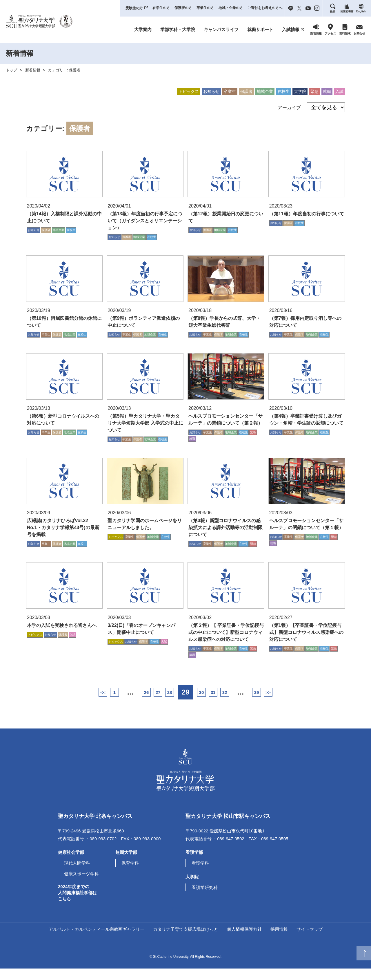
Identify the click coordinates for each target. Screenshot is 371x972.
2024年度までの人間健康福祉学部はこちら (77, 895)
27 (145, 696)
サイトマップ (310, 932)
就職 (327, 91)
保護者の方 (183, 8)
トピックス (189, 91)
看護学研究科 (205, 890)
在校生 (283, 91)
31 (226, 696)
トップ (11, 70)
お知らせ (211, 91)
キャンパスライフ (221, 29)
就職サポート (260, 29)
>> (307, 696)
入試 (339, 91)
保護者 (246, 91)
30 (206, 696)
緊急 (314, 91)
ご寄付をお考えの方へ (265, 8)
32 (246, 696)
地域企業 (265, 91)
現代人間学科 (77, 866)
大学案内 (143, 29)
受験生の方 (134, 8)
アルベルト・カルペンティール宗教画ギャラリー (96, 932)
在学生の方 (161, 8)
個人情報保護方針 (244, 932)
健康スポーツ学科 (81, 876)
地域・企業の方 (231, 8)
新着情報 (32, 70)
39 (287, 696)
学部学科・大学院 (177, 29)
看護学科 (200, 866)
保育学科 (130, 866)
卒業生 (230, 91)
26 (125, 696)
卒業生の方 (205, 8)
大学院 (300, 91)
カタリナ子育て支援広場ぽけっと (185, 932)
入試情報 (290, 29)
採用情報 (279, 932)
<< (64, 696)
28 (165, 696)
